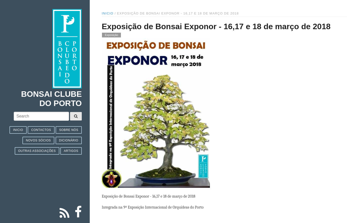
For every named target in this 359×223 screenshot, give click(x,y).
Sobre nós (68, 130)
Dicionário (68, 140)
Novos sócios (38, 140)
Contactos (41, 130)
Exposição (111, 35)
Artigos (71, 151)
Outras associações (37, 151)
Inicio (18, 130)
